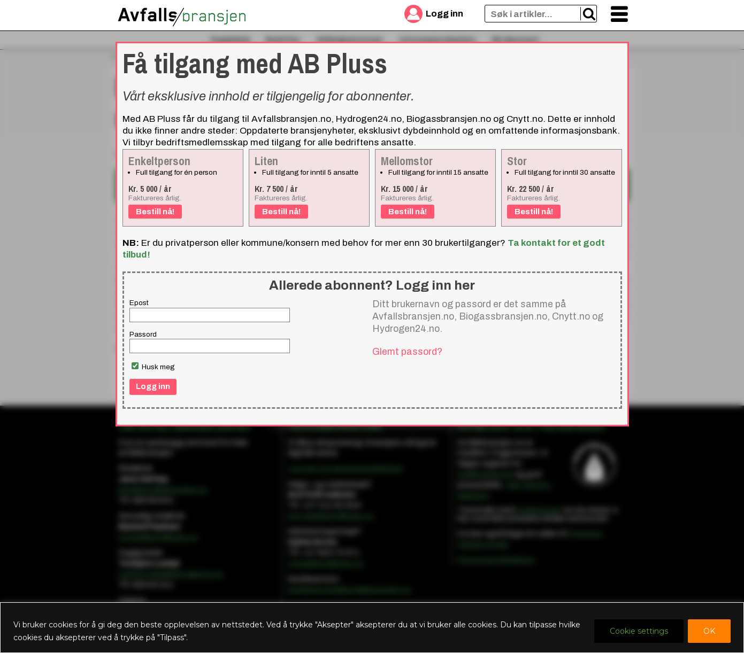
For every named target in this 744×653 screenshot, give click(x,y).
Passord (143, 334)
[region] (372, 627)
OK (709, 631)
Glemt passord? (407, 351)
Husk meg (153, 366)
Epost (139, 303)
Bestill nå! (155, 211)
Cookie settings (639, 631)
